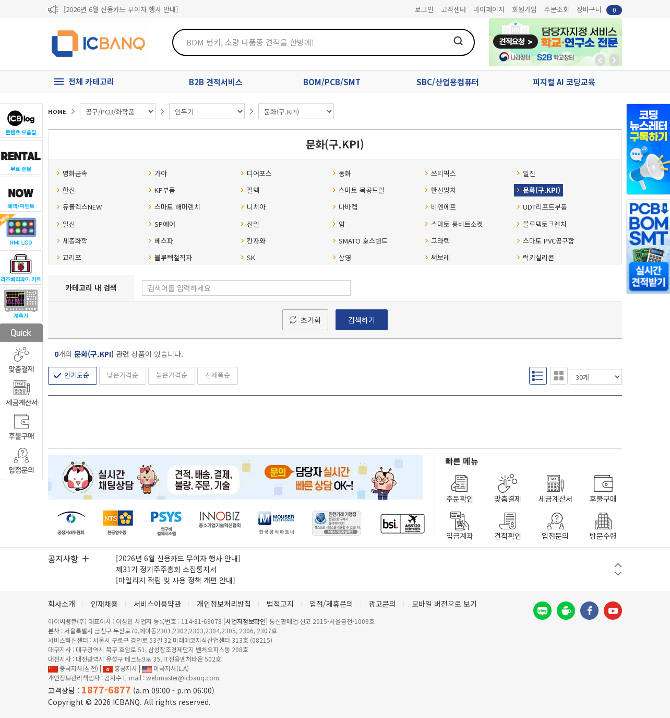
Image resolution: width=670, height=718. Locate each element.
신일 (250, 224)
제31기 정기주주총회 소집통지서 (166, 569)
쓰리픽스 (440, 173)
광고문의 (382, 603)
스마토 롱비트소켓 (454, 224)
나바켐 (344, 207)
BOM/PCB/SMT (332, 81)
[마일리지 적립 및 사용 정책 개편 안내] (175, 580)
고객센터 (453, 9)
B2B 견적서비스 (216, 81)
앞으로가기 (614, 60)
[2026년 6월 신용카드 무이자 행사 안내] (121, 9)
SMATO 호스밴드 (360, 241)
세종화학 (72, 241)
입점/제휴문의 (331, 603)
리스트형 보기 (538, 376)
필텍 (250, 190)
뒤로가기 (600, 60)
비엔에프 (440, 207)
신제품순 (217, 375)
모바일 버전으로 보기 (444, 603)
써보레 (437, 257)
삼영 (341, 257)
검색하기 (361, 320)
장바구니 (599, 9)
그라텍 (437, 241)
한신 (65, 190)
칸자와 (253, 241)
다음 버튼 (618, 573)
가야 (157, 173)
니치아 (253, 207)
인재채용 (104, 603)
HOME (57, 111)
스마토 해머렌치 (174, 207)
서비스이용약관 (157, 603)
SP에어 (161, 224)
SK (248, 257)
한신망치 (440, 190)
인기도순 (76, 375)
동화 (341, 173)
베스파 (160, 241)
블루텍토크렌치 (542, 224)
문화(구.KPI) (538, 190)
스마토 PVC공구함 (546, 241)
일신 (65, 224)
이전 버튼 (618, 565)
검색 (458, 40)
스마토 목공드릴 (358, 190)
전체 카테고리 (91, 81)
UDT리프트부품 (542, 207)
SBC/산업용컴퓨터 (447, 81)
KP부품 (161, 190)
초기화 (311, 320)
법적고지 (280, 603)
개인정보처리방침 (224, 603)
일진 (526, 173)
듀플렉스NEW (79, 207)
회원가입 (524, 9)
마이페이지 (489, 9)
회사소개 (61, 603)
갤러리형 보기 (559, 376)
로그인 (424, 9)
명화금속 (72, 173)
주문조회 (556, 9)
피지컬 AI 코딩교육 (564, 81)
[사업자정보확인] (245, 621)
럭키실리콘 (535, 257)
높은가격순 (171, 375)
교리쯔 (68, 257)
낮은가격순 (122, 375)
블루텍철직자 (170, 257)
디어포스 (256, 173)
